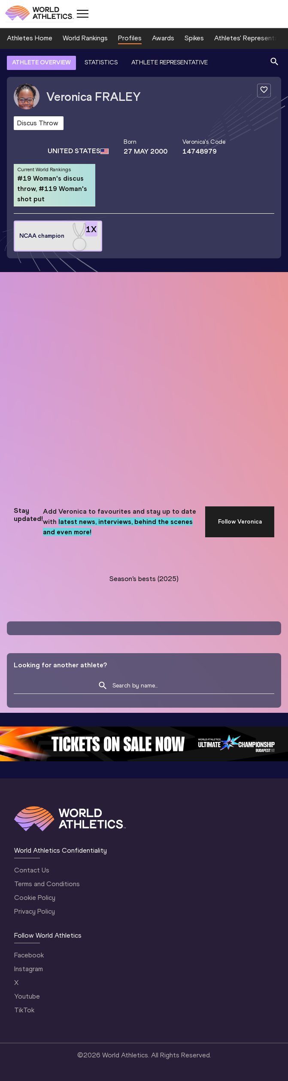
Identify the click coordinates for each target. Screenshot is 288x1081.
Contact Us (31, 870)
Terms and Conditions (47, 884)
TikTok (24, 1010)
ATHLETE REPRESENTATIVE (169, 62)
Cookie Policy (34, 897)
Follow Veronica (240, 521)
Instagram (28, 969)
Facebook (29, 955)
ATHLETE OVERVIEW (41, 62)
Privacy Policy (34, 911)
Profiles (130, 38)
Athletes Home (29, 38)
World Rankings (85, 38)
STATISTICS (101, 62)
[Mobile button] (82, 13)
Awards (163, 38)
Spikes (194, 38)
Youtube (27, 996)
